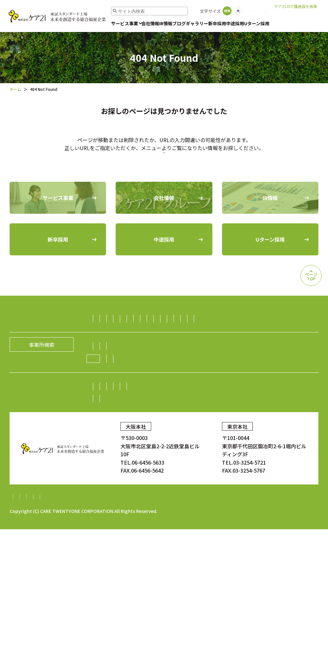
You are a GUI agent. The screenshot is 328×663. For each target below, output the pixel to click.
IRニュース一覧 (152, 508)
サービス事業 (124, 23)
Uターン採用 (256, 23)
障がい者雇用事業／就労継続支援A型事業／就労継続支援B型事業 (173, 428)
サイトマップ (25, 630)
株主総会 (166, 495)
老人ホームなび (297, 16)
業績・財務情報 (201, 495)
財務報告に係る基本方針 (123, 630)
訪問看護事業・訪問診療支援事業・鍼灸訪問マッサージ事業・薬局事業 (180, 391)
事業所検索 (216, 11)
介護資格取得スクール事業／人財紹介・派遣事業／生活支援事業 (172, 403)
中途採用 (235, 23)
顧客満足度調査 (258, 534)
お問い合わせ (251, 11)
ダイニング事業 (199, 415)
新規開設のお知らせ (233, 468)
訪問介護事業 (113, 353)
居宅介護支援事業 (276, 353)
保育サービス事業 (181, 378)
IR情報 (165, 23)
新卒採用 (217, 23)
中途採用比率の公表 (107, 534)
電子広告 (290, 495)
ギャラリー (197, 23)
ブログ (179, 23)
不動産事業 (237, 415)
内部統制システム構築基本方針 (194, 630)
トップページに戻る (164, 179)
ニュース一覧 (188, 468)
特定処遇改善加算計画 (262, 630)
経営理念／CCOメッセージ (170, 455)
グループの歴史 (225, 455)
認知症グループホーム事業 (218, 353)
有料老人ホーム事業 (158, 353)
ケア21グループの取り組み (132, 468)
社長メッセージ (116, 455)
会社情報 (150, 23)
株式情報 (236, 495)
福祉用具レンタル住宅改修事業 (255, 366)
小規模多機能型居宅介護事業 (131, 366)
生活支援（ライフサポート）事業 (136, 415)
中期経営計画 (113, 508)
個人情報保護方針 (67, 630)
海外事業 (264, 428)
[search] (135, 11)
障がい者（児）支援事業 (126, 378)
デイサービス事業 (191, 366)
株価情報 (263, 495)
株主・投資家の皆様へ (123, 495)
